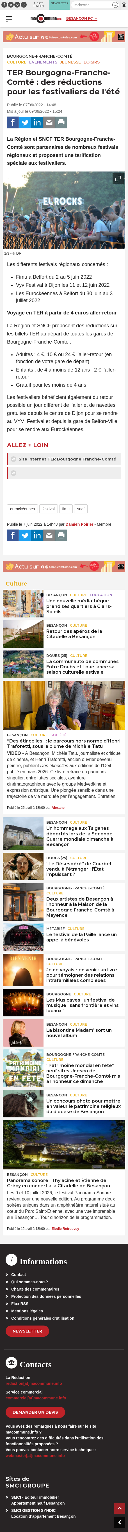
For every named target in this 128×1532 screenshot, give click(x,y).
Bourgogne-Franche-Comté (39, 56)
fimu (66, 509)
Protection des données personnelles (46, 1296)
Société (59, 735)
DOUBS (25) (56, 656)
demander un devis (35, 1412)
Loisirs (92, 62)
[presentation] (105, 242)
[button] (115, 5)
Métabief (55, 929)
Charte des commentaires (35, 1289)
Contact (18, 1274)
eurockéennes (22, 509)
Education (101, 595)
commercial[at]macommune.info (36, 1398)
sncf (80, 509)
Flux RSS (19, 1303)
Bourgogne (58, 994)
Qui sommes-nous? (29, 1282)
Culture (16, 62)
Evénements (43, 62)
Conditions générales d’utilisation (42, 1318)
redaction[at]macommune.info (34, 1383)
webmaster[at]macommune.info (35, 1455)
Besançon (56, 595)
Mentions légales (27, 1311)
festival (48, 509)
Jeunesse (70, 62)
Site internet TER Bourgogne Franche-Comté (63, 459)
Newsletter (27, 1331)
